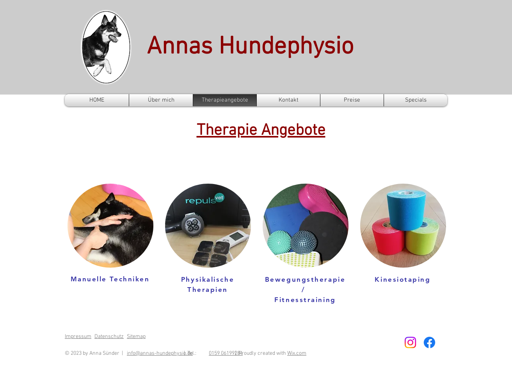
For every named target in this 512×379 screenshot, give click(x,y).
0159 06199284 (226, 353)
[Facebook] (429, 342)
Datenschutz (109, 336)
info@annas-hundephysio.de (160, 353)
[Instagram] (410, 342)
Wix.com (296, 353)
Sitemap (136, 336)
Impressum (78, 336)
